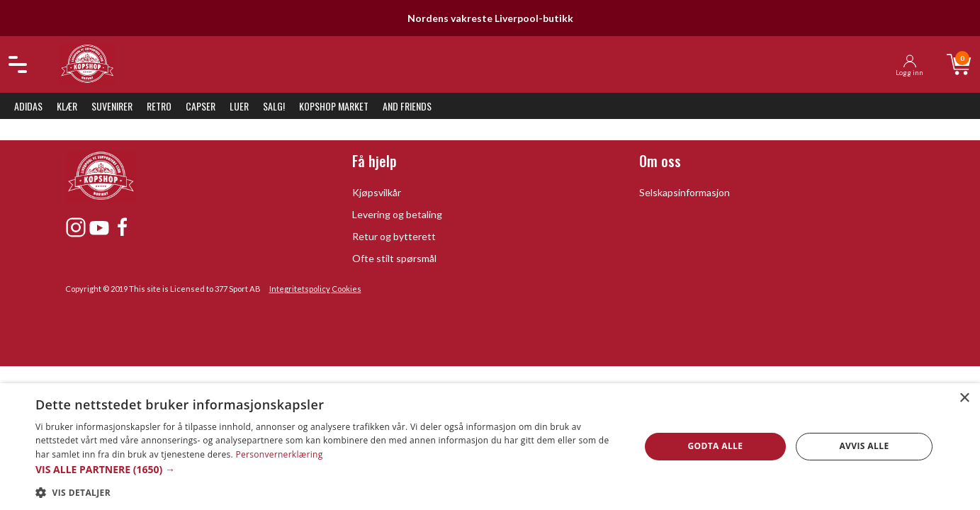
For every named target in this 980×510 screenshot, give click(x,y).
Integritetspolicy (299, 288)
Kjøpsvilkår (376, 192)
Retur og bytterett (394, 236)
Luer (239, 105)
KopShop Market (333, 105)
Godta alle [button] (715, 446)
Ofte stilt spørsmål (394, 258)
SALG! (274, 105)
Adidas (28, 105)
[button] (328, 469)
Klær (67, 105)
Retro (159, 105)
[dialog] (490, 446)
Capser (200, 105)
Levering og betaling (397, 214)
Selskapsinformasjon (684, 192)
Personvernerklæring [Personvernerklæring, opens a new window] (278, 454)
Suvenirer (112, 105)
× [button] (964, 398)
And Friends (407, 105)
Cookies (346, 288)
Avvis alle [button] (864, 446)
